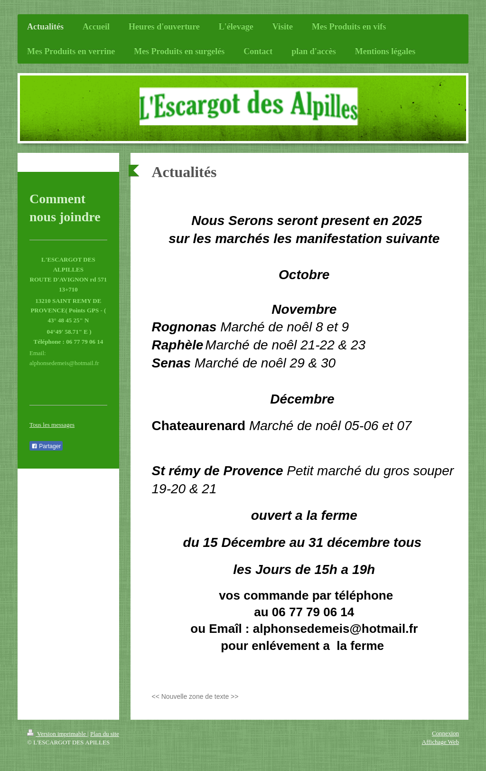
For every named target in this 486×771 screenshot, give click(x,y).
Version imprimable (57, 733)
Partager (46, 446)
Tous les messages (52, 424)
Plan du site (104, 733)
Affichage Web (440, 741)
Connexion (445, 733)
